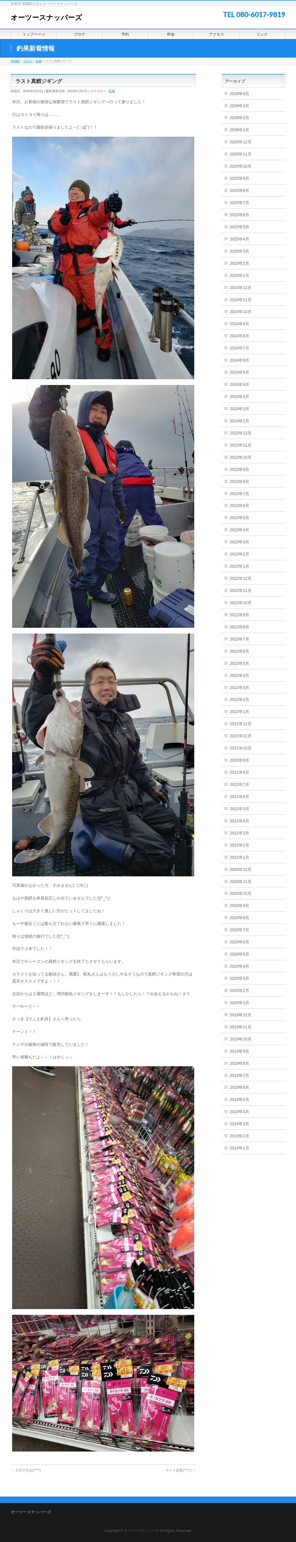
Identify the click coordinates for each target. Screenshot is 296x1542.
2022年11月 (240, 590)
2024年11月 (240, 299)
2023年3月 (239, 542)
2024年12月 (240, 287)
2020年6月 (239, 942)
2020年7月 (239, 930)
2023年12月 (240, 433)
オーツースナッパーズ (46, 17)
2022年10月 (240, 602)
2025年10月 (240, 166)
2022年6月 (239, 651)
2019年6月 (239, 1087)
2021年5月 (239, 808)
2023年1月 (239, 566)
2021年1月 (239, 857)
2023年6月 (239, 505)
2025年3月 (239, 251)
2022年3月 (239, 687)
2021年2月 (239, 845)
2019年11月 (240, 1027)
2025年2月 (239, 263)
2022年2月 (239, 699)
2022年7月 (239, 639)
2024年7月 (239, 348)
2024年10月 (240, 311)
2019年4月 (239, 1111)
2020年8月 (239, 917)
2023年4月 (239, 529)
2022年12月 (240, 578)
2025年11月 (240, 154)
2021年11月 (240, 736)
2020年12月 (240, 869)
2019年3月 (239, 1123)
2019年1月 (239, 1148)
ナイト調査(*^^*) (181, 1470)
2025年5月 (239, 227)
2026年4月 (239, 93)
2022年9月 (239, 614)
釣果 (112, 91)
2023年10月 (240, 457)
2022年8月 (239, 627)
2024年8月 (239, 336)
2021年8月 (239, 772)
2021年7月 (239, 784)
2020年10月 (240, 893)
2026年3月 (239, 105)
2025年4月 (239, 239)
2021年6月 (239, 796)
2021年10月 (240, 748)
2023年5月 (239, 517)
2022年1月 (239, 711)
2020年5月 (239, 954)
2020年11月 (240, 881)
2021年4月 (239, 821)
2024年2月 (239, 408)
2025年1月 (239, 275)
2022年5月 (239, 663)
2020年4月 (239, 966)
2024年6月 (239, 360)
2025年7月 (239, 202)
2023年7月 (239, 493)
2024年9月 (239, 323)
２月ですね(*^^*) (26, 1470)
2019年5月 (239, 1099)
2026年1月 (239, 129)
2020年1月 (239, 1002)
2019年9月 (239, 1051)
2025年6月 (239, 214)
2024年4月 (239, 384)
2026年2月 (239, 117)
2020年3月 (239, 978)
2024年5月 (239, 372)
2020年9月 (239, 905)
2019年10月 (240, 1039)
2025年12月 (240, 142)
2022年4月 (239, 675)
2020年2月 (239, 990)
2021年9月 (239, 760)
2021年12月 (240, 723)
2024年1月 (239, 421)
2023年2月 (239, 554)
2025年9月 (239, 178)
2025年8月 (239, 190)
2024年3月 (239, 396)
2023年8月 (239, 481)
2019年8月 (239, 1063)
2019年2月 (239, 1136)
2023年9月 (239, 469)
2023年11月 (240, 445)
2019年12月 (240, 1014)
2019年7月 (239, 1075)
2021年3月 (239, 833)
